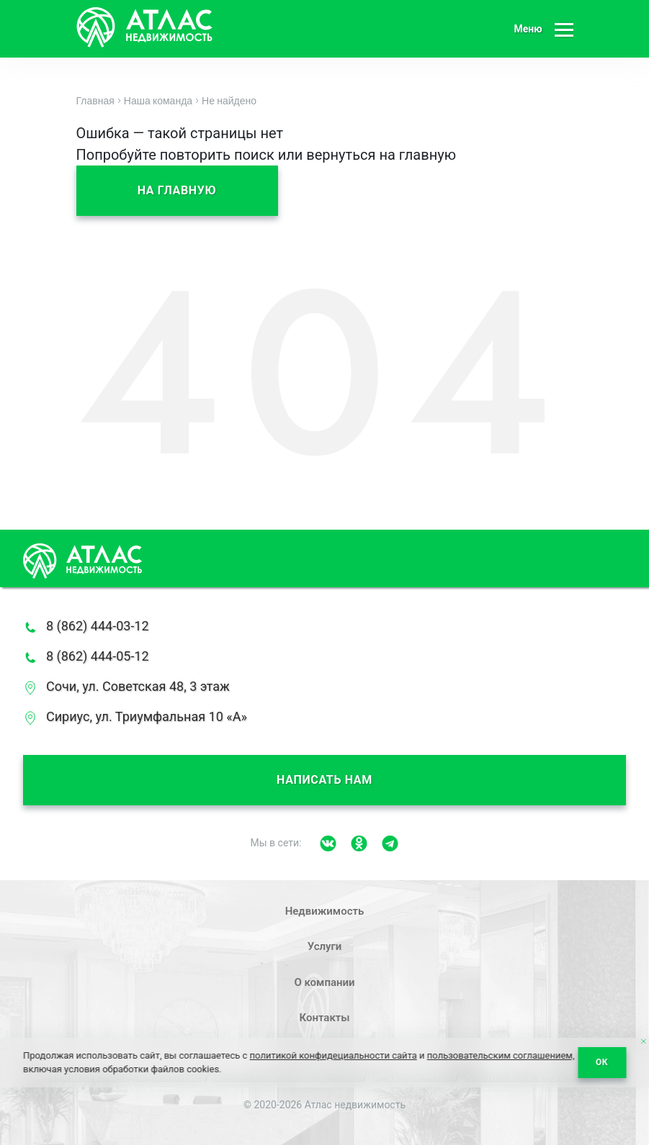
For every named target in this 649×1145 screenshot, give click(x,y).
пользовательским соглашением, (501, 1055)
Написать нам (324, 780)
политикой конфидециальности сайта (333, 1055)
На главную (177, 190)
